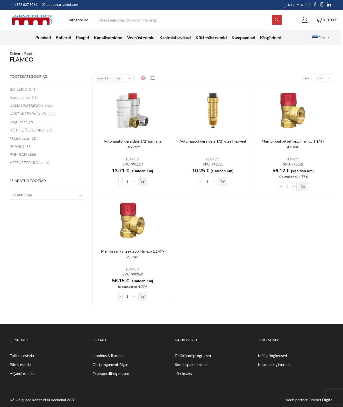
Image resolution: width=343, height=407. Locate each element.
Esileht (15, 53)
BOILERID (18, 89)
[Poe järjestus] (113, 78)
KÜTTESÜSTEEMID (27, 130)
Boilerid (63, 37)
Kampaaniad (243, 37)
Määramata (19, 138)
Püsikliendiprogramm (193, 355)
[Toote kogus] (127, 181)
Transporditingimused (111, 373)
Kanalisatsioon (108, 37)
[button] (142, 181)
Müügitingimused (272, 355)
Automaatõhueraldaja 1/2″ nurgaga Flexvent (133, 144)
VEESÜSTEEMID (24, 162)
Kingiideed (270, 37)
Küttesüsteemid (211, 37)
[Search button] (277, 20)
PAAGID (17, 146)
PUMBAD (18, 154)
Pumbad (43, 37)
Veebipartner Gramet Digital (309, 400)
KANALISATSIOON (26, 105)
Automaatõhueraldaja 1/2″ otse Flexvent (212, 141)
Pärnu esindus (21, 364)
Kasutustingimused (274, 364)
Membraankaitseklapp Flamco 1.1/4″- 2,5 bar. (132, 254)
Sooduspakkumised (191, 364)
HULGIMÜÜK (296, 5)
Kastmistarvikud (175, 37)
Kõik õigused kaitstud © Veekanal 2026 (42, 400)
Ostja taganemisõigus (111, 364)
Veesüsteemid (140, 37)
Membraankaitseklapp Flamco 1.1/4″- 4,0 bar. (293, 144)
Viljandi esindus (22, 373)
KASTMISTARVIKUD (28, 113)
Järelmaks (183, 373)
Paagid (82, 37)
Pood (28, 53)
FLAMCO (133, 159)
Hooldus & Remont (108, 355)
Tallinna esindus (23, 355)
